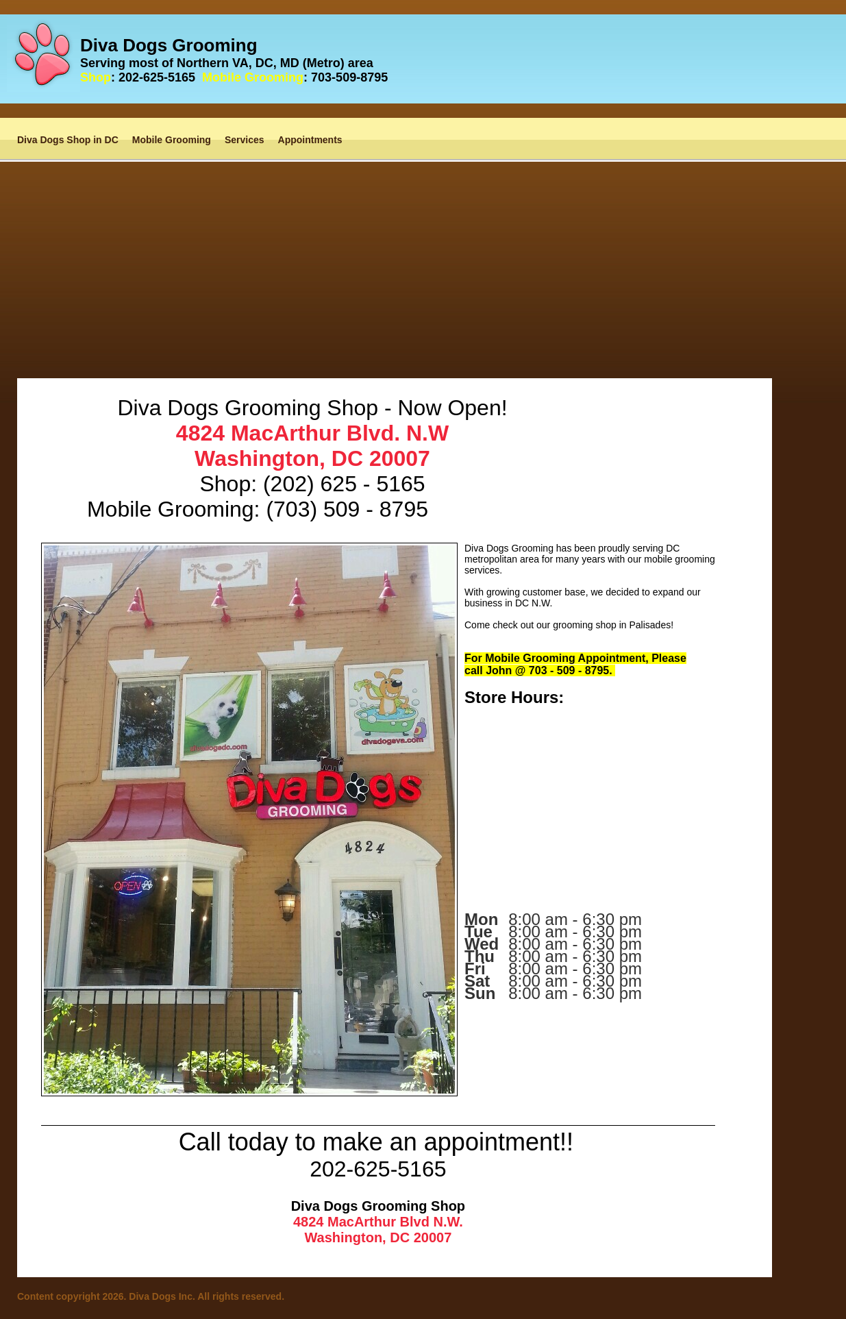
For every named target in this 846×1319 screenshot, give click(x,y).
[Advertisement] (423, 258)
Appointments (310, 139)
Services (244, 139)
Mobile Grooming (171, 139)
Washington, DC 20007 (312, 458)
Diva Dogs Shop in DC (68, 139)
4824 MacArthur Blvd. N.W (312, 433)
